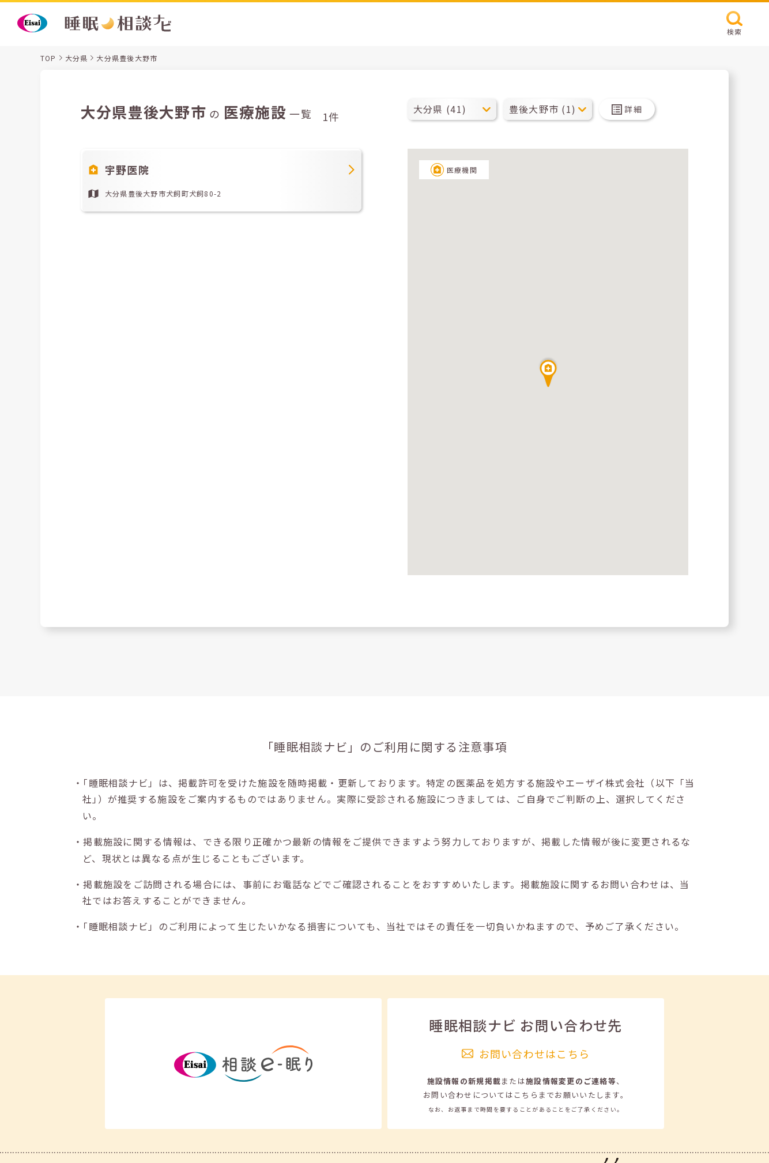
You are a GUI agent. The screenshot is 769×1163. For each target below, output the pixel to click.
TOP (48, 58)
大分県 (76, 58)
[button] (548, 372)
